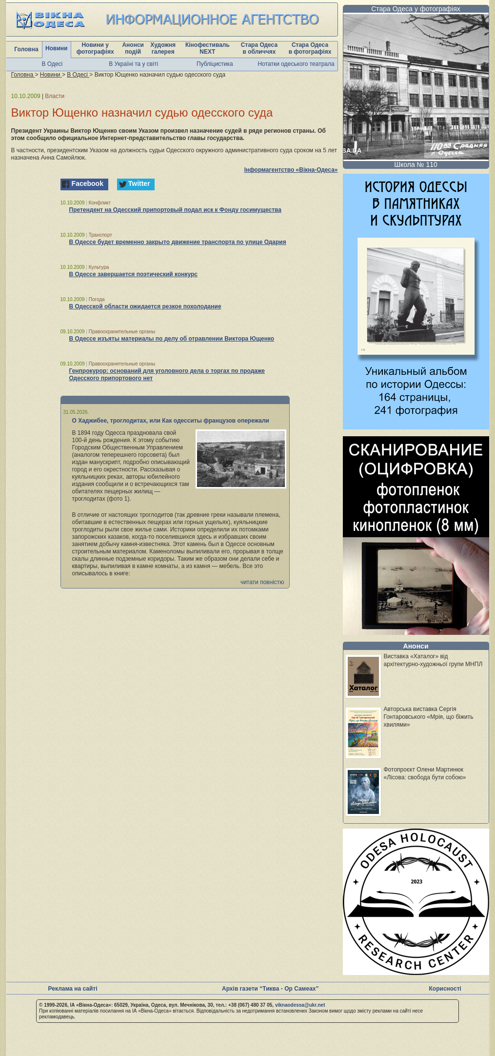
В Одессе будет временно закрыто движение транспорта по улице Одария (177, 242)
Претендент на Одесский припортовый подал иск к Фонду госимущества (175, 209)
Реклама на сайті (73, 988)
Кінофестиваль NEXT (207, 48)
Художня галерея (163, 48)
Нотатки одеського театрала (296, 64)
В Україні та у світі (133, 64)
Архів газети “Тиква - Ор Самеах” (270, 988)
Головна (26, 49)
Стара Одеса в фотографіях (310, 48)
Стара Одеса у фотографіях (415, 9)
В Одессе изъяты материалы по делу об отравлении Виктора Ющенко (172, 338)
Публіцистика (215, 64)
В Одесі (52, 64)
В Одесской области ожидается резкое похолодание (145, 306)
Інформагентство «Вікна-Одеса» (291, 169)
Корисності (445, 988)
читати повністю (262, 582)
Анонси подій (133, 48)
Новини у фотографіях (95, 48)
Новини (56, 48)
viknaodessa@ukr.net (300, 1005)
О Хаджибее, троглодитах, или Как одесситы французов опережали (171, 420)
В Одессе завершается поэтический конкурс (133, 274)
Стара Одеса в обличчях (259, 48)
